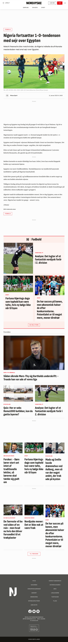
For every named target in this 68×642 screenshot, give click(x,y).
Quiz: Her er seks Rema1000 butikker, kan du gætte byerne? (18, 411)
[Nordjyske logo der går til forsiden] (34, 3)
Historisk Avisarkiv (55, 585)
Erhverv (35, 7)
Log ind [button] (52, 3)
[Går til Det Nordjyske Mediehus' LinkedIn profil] (38, 611)
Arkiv (54, 589)
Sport (43, 7)
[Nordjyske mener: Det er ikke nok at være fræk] (34, 510)
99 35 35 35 (35, 620)
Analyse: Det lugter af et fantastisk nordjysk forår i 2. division (48, 259)
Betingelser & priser (34, 601)
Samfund (26, 7)
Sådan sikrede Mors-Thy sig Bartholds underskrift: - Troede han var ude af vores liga (31, 378)
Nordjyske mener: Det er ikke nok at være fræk (33, 525)
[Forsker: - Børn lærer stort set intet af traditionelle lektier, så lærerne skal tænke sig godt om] (13, 448)
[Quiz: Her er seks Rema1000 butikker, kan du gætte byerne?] (18, 393)
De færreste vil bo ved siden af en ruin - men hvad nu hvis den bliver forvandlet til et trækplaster (13, 529)
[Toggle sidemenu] (65, 3)
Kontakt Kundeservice (55, 580)
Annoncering (34, 597)
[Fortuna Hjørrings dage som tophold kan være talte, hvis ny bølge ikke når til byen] (18, 284)
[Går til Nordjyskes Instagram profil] (34, 611)
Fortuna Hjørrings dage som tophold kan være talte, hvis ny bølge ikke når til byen (18, 303)
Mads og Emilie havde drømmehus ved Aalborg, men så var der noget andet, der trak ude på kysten (53, 469)
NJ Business (34, 585)
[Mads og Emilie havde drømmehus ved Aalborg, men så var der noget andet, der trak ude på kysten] (54, 448)
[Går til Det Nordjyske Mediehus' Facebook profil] (30, 611)
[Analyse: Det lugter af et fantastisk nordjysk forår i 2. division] (18, 258)
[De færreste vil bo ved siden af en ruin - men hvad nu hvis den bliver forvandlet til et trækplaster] (13, 510)
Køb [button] (59, 3)
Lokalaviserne (55, 593)
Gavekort (34, 593)
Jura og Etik (34, 605)
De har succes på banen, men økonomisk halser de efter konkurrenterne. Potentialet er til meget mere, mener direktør (50, 309)
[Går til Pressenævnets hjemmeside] (34, 628)
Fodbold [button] (8, 29)
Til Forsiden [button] (34, 554)
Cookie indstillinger (34, 639)
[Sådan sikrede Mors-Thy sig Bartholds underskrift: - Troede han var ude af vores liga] (34, 353)
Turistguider (55, 597)
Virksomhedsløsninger (34, 589)
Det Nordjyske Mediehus (36, 617)
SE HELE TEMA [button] (34, 325)
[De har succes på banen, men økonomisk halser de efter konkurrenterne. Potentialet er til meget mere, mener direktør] (49, 285)
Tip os (34, 580)
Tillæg (55, 601)
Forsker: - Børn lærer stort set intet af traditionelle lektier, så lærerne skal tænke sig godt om (11, 471)
